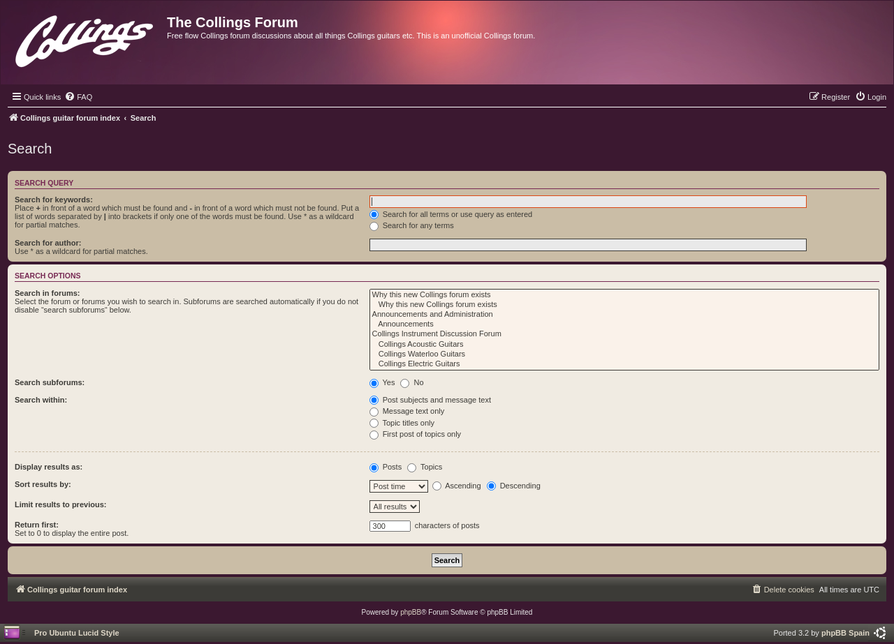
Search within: (41, 400)
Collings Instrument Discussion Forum (624, 334)
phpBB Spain (845, 633)
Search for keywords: (54, 199)
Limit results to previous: (60, 504)
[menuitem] (78, 97)
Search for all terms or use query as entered (451, 214)
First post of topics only (415, 434)
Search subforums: (50, 382)
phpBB (410, 612)
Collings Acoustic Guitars (624, 345)
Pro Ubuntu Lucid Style (76, 633)
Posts (385, 467)
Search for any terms (411, 225)
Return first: (37, 525)
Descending (514, 485)
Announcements (624, 324)
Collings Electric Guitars (624, 364)
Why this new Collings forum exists (624, 295)
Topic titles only (401, 423)
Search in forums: (47, 293)
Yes (382, 382)
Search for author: (48, 243)
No (411, 382)
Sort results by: (43, 484)
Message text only (407, 411)
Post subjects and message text (430, 400)
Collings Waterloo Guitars (624, 354)
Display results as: (48, 467)
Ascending (456, 485)
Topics (424, 467)
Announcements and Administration (624, 315)
